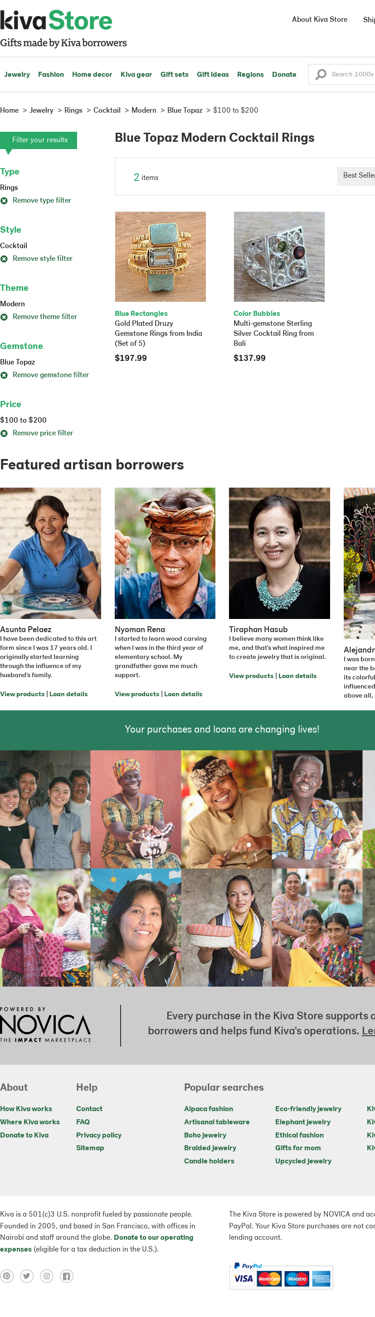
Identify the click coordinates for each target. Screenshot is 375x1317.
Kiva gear (136, 75)
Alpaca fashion (208, 1109)
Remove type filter (35, 201)
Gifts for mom (298, 1148)
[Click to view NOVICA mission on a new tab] (45, 1025)
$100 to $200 (23, 420)
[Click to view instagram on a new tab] (50, 1276)
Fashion (51, 75)
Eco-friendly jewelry (308, 1109)
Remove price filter (36, 433)
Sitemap (90, 1148)
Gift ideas (213, 75)
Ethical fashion (299, 1135)
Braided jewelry (210, 1148)
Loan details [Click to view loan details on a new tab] (68, 694)
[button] (320, 77)
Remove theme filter (38, 317)
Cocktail (13, 246)
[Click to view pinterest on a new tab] (10, 1276)
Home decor (92, 75)
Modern (12, 304)
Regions (250, 75)
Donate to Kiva (24, 1135)
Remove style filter (36, 259)
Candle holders (209, 1161)
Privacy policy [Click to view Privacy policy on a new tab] (99, 1135)
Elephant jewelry (303, 1122)
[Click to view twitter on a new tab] (30, 1276)
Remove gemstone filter (44, 375)
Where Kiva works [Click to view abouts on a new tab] (30, 1122)
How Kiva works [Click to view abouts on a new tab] (26, 1109)
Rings (9, 188)
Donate (284, 75)
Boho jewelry (205, 1135)
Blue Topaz (17, 362)
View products (22, 694)
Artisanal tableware (217, 1122)
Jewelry (17, 75)
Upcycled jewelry (303, 1161)
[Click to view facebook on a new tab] (69, 1276)
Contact (89, 1109)
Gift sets (175, 75)
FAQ (83, 1122)
